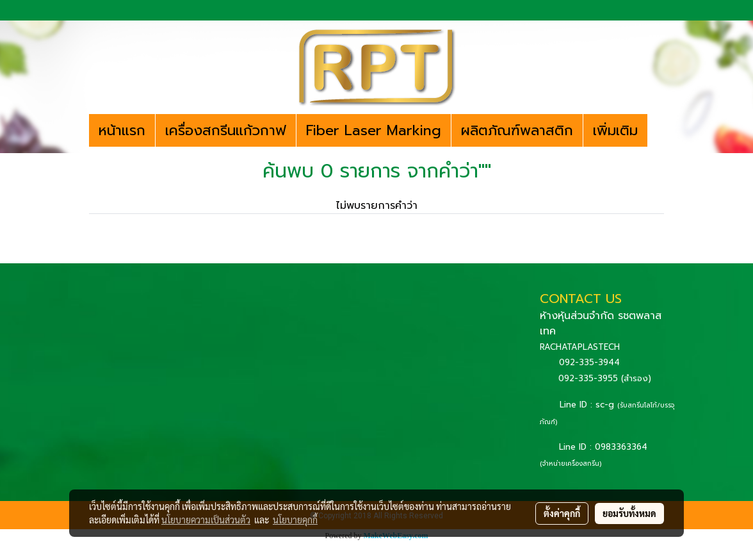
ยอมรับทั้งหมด (629, 513)
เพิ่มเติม (615, 130)
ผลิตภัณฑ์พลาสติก (517, 130)
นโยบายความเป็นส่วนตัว (205, 519)
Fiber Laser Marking (373, 130)
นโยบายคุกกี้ (295, 519)
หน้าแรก (122, 130)
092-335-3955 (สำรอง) (604, 378)
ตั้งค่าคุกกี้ (562, 513)
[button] (659, 131)
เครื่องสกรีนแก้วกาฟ (225, 130)
